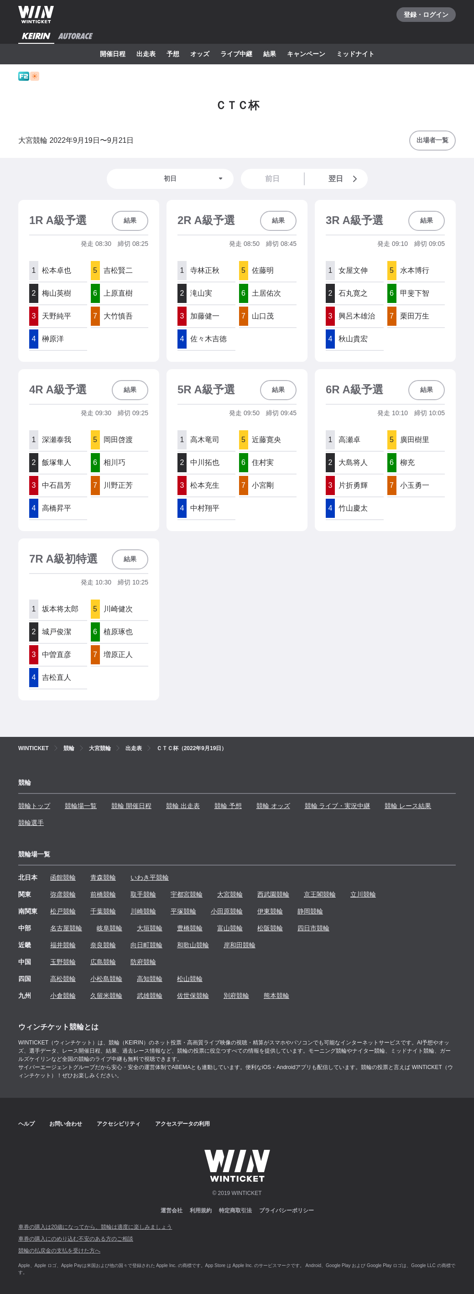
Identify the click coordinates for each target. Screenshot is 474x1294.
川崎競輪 (143, 911)
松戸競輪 (63, 911)
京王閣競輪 (320, 894)
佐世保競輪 (193, 995)
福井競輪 (63, 945)
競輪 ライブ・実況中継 (337, 805)
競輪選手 (31, 822)
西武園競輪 (273, 894)
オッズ (199, 53)
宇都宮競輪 (187, 894)
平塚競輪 (183, 911)
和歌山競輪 (193, 945)
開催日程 (112, 53)
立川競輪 (363, 894)
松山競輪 (190, 978)
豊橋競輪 (190, 928)
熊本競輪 (276, 995)
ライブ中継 (236, 53)
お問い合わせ (65, 1124)
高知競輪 (149, 978)
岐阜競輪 (109, 928)
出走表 (146, 53)
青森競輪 (103, 877)
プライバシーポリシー (286, 1210)
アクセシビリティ (119, 1124)
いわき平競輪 (149, 877)
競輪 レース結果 (408, 805)
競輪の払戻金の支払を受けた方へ (59, 1250)
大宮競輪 (230, 894)
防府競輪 (143, 961)
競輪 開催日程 (131, 805)
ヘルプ (26, 1124)
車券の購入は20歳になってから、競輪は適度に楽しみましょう (95, 1227)
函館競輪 (63, 877)
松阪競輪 (270, 928)
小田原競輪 (227, 911)
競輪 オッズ (273, 805)
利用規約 (201, 1210)
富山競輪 (230, 928)
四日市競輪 (313, 928)
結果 (269, 53)
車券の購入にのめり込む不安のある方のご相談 (75, 1239)
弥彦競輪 (63, 894)
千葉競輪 (103, 911)
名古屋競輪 (66, 928)
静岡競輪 (310, 911)
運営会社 (171, 1210)
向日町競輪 (146, 945)
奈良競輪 (103, 945)
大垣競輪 (149, 928)
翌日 (344, 178)
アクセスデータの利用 (182, 1124)
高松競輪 (63, 978)
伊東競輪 (270, 911)
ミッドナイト (355, 53)
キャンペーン (306, 53)
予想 (173, 53)
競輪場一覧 (81, 805)
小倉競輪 (63, 995)
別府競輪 (236, 995)
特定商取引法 (235, 1210)
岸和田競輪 (239, 945)
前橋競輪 (103, 894)
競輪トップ (34, 805)
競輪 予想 (228, 805)
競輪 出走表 (183, 805)
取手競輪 (143, 894)
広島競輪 (103, 961)
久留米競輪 (106, 995)
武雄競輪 (149, 995)
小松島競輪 (106, 978)
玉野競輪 (63, 961)
